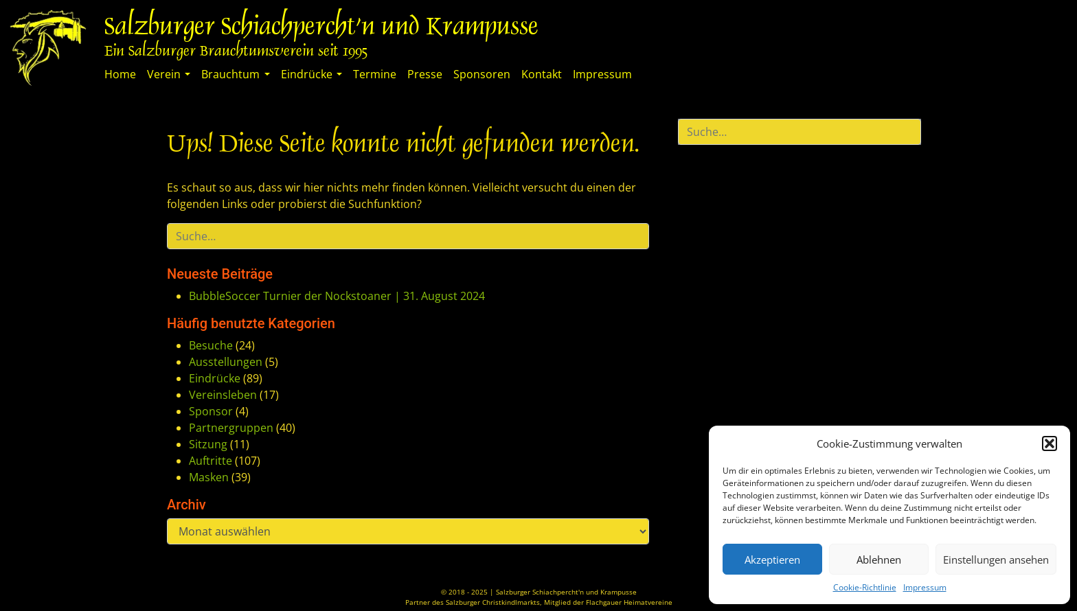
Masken (209, 477)
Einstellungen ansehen (996, 559)
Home (120, 74)
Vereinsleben (223, 394)
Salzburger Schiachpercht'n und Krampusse (321, 28)
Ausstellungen (225, 361)
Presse (424, 74)
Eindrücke (306, 74)
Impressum (924, 587)
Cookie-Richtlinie (864, 587)
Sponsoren (481, 74)
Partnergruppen (231, 427)
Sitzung (208, 444)
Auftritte (210, 460)
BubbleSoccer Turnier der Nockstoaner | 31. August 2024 (337, 295)
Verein (164, 74)
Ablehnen (879, 559)
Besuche (211, 345)
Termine (374, 74)
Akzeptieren (772, 559)
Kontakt (541, 74)
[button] (1049, 443)
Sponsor (211, 411)
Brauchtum (230, 74)
